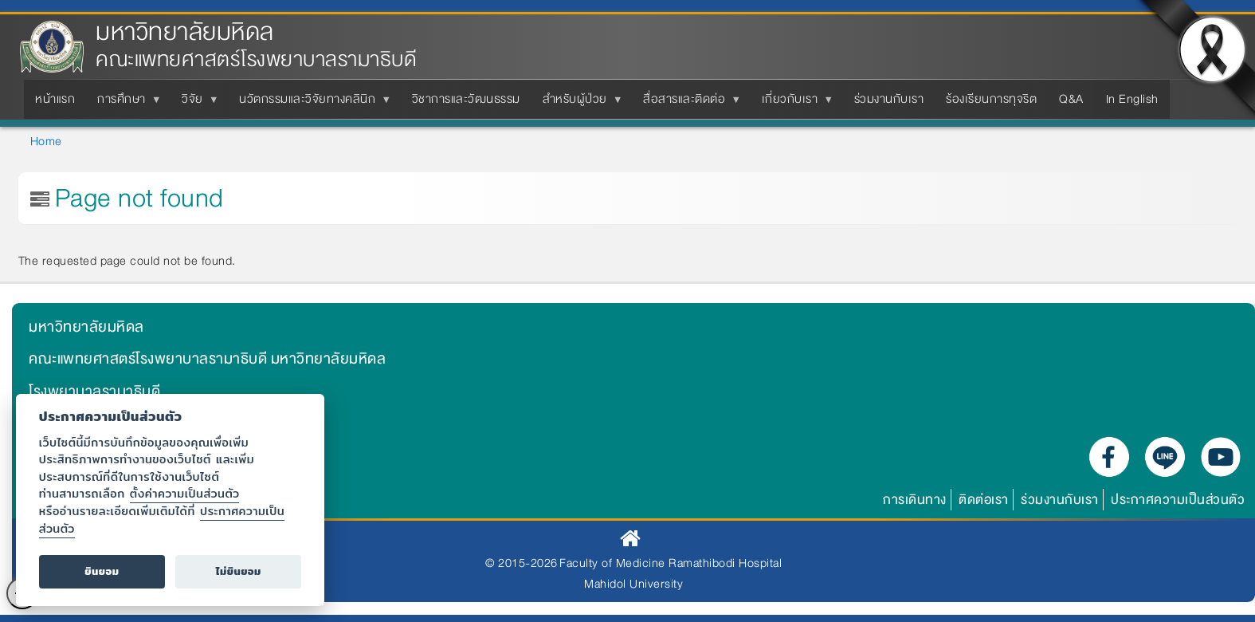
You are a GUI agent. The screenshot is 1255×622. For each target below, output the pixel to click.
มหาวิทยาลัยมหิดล (185, 32)
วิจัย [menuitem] (196, 104)
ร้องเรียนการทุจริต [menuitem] (991, 99)
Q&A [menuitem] (1071, 99)
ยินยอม (101, 571)
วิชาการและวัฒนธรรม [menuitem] (466, 99)
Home (46, 141)
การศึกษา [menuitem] (124, 104)
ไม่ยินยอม (238, 571)
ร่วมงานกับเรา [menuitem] (889, 99)
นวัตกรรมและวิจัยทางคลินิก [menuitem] (310, 104)
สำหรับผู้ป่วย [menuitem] (578, 104)
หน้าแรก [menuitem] (55, 99)
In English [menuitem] (1132, 99)
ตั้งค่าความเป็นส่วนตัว (185, 493)
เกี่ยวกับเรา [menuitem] (793, 104)
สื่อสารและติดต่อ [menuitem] (687, 104)
